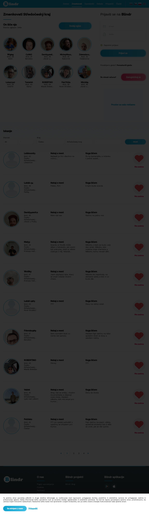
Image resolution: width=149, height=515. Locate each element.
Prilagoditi (33, 509)
